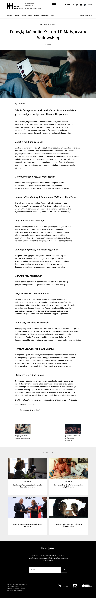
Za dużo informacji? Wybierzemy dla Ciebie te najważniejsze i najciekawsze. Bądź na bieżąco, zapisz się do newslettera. (48, 558)
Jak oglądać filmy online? (30, 410)
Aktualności (44, 24)
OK (64, 570)
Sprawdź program (27, 404)
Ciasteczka (9, 590)
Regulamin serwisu (19, 590)
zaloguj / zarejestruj (86, 16)
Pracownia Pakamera (19, 589)
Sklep (52, 16)
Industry (36, 16)
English (90, 5)
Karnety (16, 16)
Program (23, 16)
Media (30, 16)
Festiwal (9, 16)
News (54, 24)
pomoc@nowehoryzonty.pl (14, 586)
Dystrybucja (44, 16)
